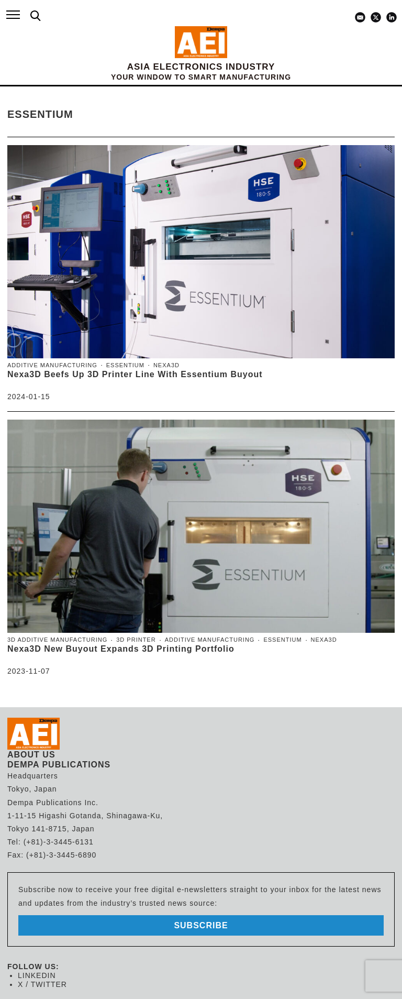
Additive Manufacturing (52, 365)
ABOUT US (31, 754)
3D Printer (135, 639)
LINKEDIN (37, 975)
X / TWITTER (42, 984)
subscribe (201, 925)
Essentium (125, 365)
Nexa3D (166, 365)
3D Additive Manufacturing (57, 639)
